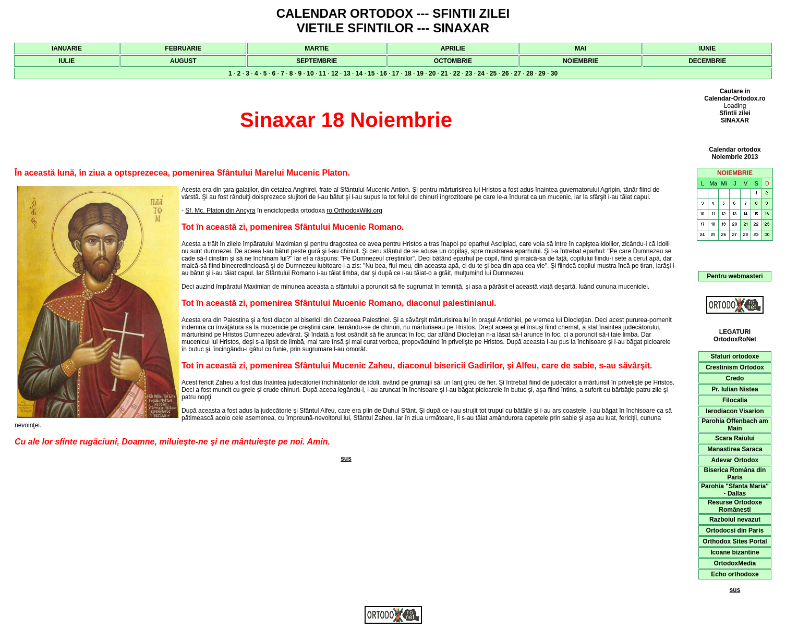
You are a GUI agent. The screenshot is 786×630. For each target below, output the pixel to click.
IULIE (67, 61)
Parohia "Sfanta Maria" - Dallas (735, 490)
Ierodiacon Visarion (735, 411)
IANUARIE (67, 48)
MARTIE (317, 48)
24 (480, 73)
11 (322, 73)
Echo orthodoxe (734, 574)
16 (383, 73)
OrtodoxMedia (735, 563)
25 (493, 73)
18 (407, 73)
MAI (580, 48)
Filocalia (734, 400)
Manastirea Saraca (734, 449)
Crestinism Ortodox (735, 367)
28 (529, 73)
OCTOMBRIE (453, 61)
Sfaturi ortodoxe (735, 356)
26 (505, 73)
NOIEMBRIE (580, 61)
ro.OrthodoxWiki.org (354, 210)
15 (371, 73)
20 (432, 73)
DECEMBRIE (707, 61)
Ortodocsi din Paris (735, 530)
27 (517, 73)
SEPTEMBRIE (316, 61)
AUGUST (183, 61)
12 (334, 73)
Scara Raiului (735, 438)
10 (310, 73)
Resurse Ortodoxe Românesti (735, 506)
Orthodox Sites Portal (735, 541)
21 (444, 73)
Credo (735, 378)
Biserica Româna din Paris (735, 473)
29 (541, 73)
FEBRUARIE (183, 48)
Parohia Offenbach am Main (735, 424)
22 (456, 73)
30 (554, 73)
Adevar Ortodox (735, 460)
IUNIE (707, 48)
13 (346, 73)
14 (359, 73)
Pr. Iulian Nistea (734, 389)
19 (420, 73)
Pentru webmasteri (735, 276)
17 (395, 73)
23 (468, 73)
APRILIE (453, 48)
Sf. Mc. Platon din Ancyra (220, 210)
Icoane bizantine (734, 552)
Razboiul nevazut (734, 519)
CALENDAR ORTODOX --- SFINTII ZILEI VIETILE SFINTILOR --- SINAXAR (393, 20)
